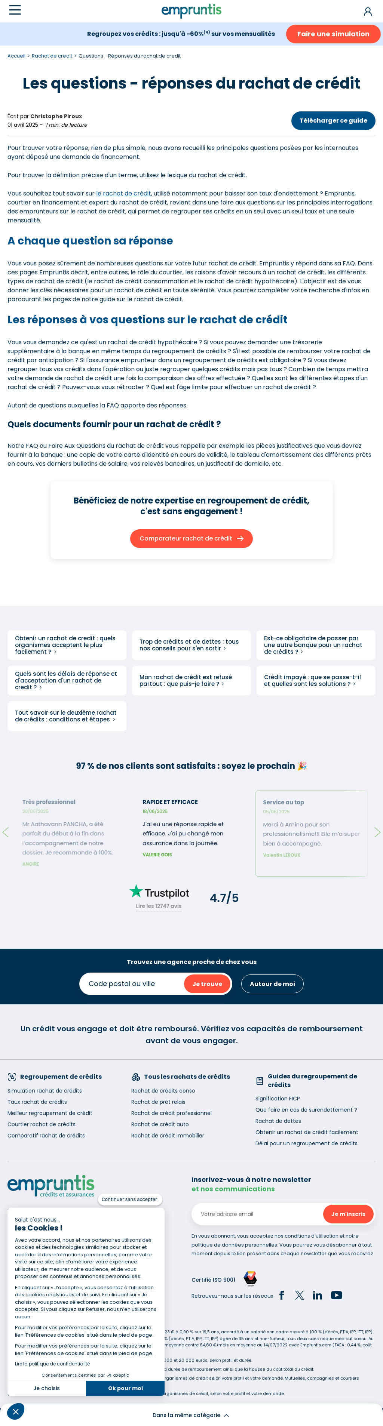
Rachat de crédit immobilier (167, 1135)
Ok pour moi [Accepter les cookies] (125, 1388)
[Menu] (14, 10)
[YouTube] (336, 1296)
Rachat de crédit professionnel (171, 1113)
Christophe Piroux (56, 116)
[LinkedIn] (317, 1296)
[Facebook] (281, 1296)
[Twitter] (299, 1296)
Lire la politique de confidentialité (52, 1364)
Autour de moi (272, 984)
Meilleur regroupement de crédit (49, 1113)
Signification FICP (277, 1098)
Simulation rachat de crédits (44, 1090)
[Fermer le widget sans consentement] (130, 1199)
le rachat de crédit (123, 193)
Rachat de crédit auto (160, 1124)
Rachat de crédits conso (163, 1090)
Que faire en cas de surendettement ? (306, 1110)
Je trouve (207, 984)
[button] (16, 1411)
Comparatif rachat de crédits (46, 1135)
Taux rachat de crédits (37, 1102)
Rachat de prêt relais (158, 1102)
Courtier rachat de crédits (41, 1124)
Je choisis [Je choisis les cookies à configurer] (46, 1388)
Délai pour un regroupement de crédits (306, 1143)
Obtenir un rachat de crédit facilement (306, 1132)
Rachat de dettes (278, 1121)
